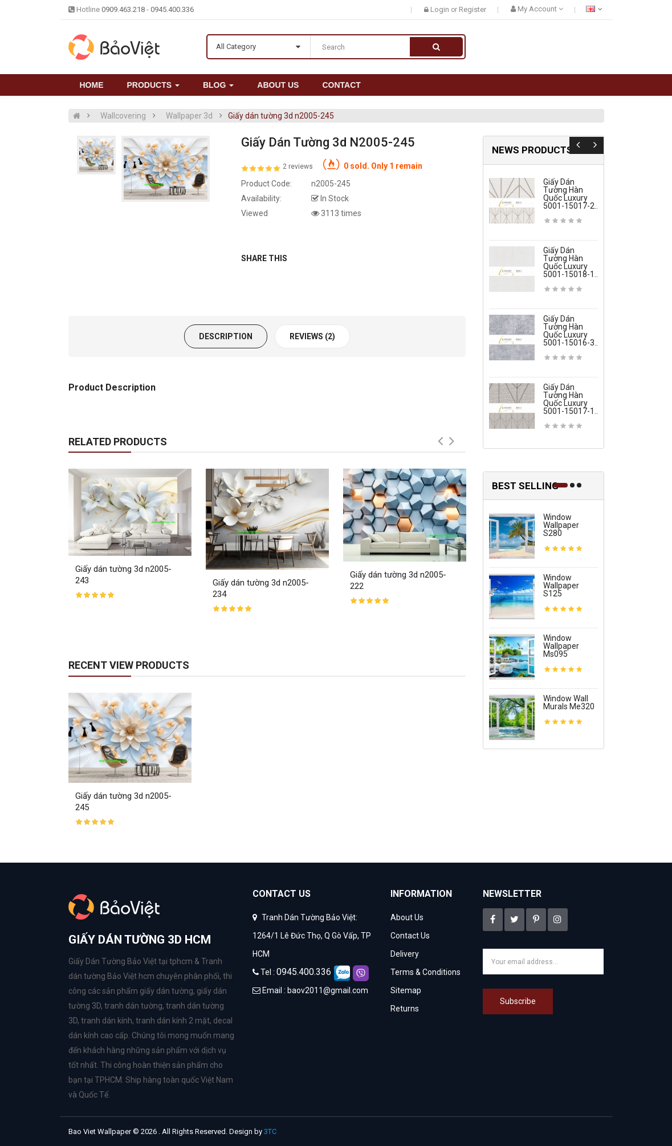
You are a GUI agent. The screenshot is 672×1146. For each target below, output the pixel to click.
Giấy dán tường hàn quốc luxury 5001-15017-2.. (570, 193)
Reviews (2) (312, 336)
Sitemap (405, 990)
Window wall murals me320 (568, 702)
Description (225, 336)
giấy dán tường (166, 990)
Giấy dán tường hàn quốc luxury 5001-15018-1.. (570, 262)
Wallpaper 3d (189, 116)
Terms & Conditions (425, 972)
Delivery (404, 953)
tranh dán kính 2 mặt (173, 1020)
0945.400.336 (172, 9)
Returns (404, 1008)
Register (472, 9)
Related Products (117, 442)
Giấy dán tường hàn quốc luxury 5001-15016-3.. (570, 330)
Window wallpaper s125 (561, 585)
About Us (406, 917)
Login (440, 9)
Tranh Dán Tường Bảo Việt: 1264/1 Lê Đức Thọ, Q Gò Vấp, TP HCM (311, 935)
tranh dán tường (133, 1005)
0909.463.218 (123, 9)
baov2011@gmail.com (327, 990)
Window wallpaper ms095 (561, 646)
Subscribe (518, 1001)
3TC (270, 1131)
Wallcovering (123, 116)
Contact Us (410, 935)
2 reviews (298, 166)
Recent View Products (128, 665)
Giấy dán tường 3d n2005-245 (281, 116)
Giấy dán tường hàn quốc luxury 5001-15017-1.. (570, 399)
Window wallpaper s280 (561, 525)
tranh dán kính (106, 1020)
